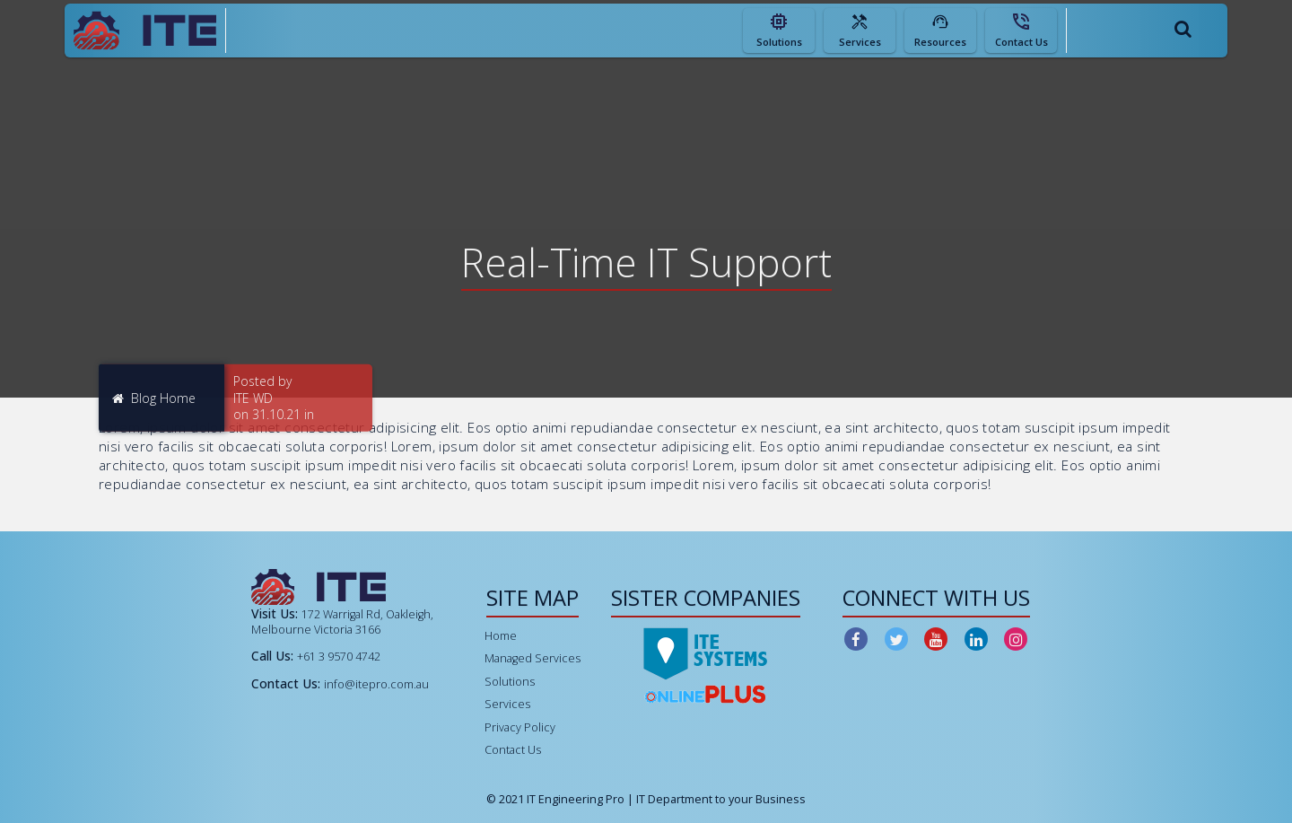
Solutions (509, 681)
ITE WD (253, 398)
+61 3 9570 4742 (338, 656)
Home (500, 636)
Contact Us (512, 749)
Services (507, 704)
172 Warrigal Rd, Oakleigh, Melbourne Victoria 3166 (342, 621)
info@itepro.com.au (376, 684)
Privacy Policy (519, 727)
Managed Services (532, 658)
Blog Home (154, 397)
